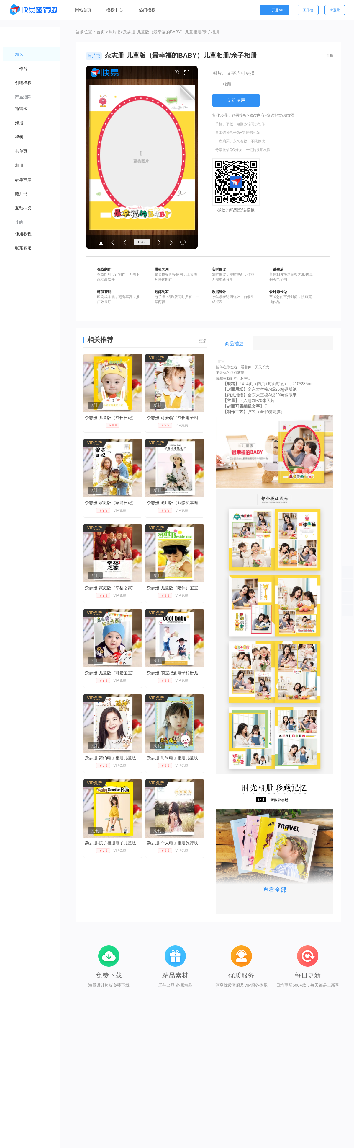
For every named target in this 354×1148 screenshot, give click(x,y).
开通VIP (274, 10)
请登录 (335, 10)
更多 (203, 340)
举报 (329, 55)
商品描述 (234, 343)
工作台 (308, 10)
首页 (100, 32)
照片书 (114, 32)
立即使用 (236, 100)
